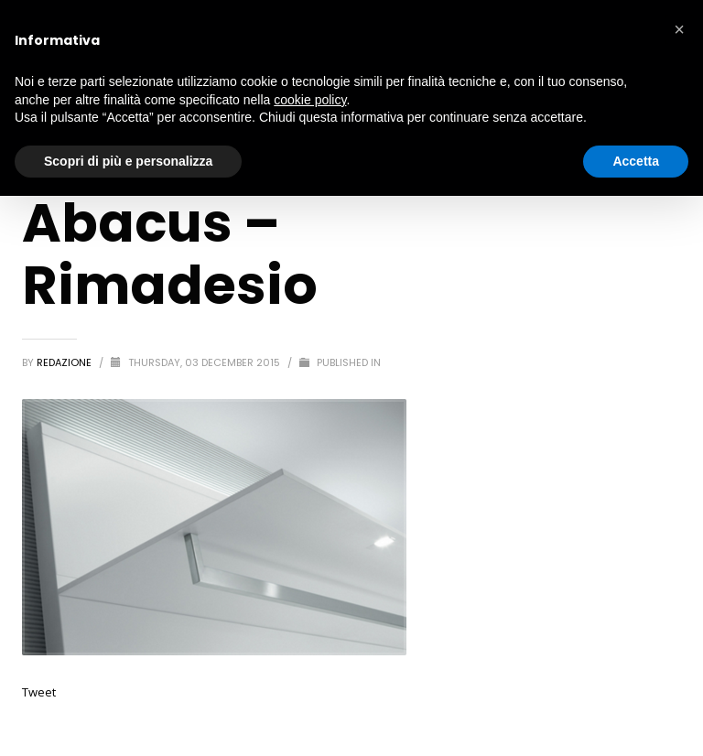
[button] (679, 29)
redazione (65, 362)
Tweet (39, 692)
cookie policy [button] (310, 99)
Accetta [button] (635, 161)
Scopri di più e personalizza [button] (128, 161)
